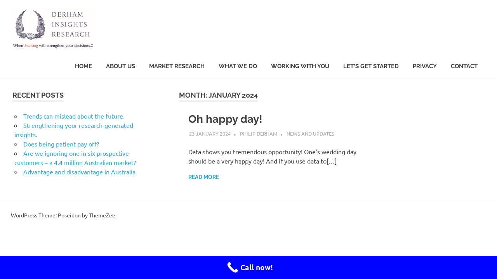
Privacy (425, 66)
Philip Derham (258, 133)
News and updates (310, 133)
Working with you (300, 66)
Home (83, 66)
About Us (120, 66)
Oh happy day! (225, 119)
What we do (238, 66)
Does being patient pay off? (61, 144)
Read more (203, 177)
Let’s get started (371, 66)
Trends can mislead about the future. (74, 116)
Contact (464, 66)
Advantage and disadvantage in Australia (79, 172)
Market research (177, 66)
